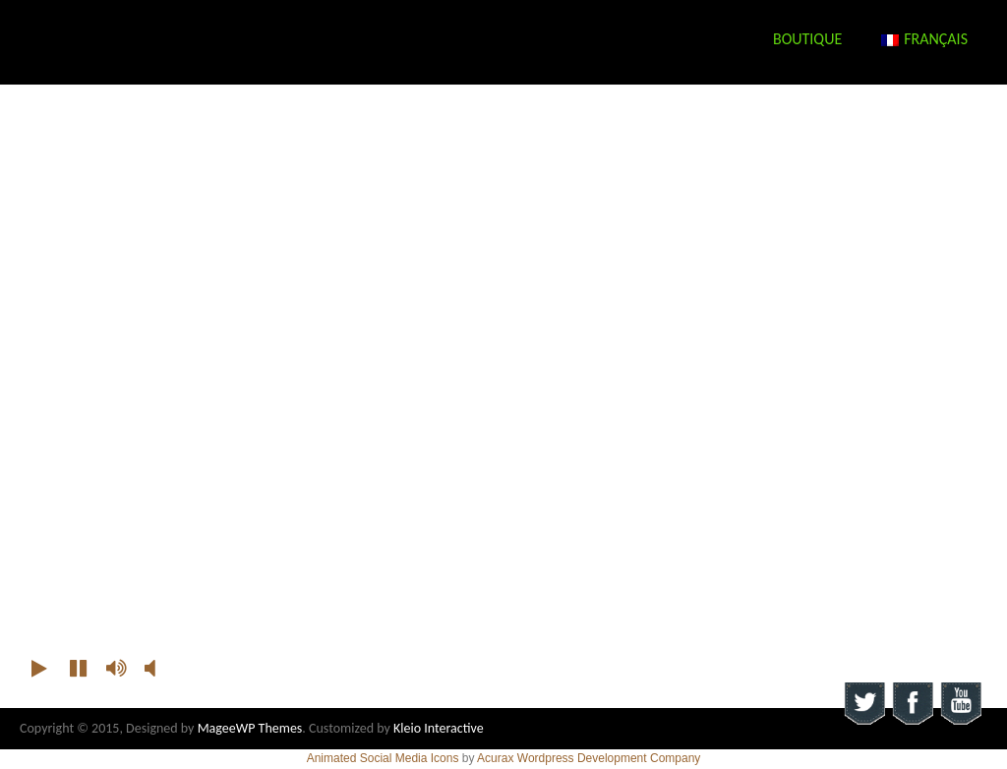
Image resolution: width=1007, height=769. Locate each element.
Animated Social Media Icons (383, 758)
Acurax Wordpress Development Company (588, 758)
